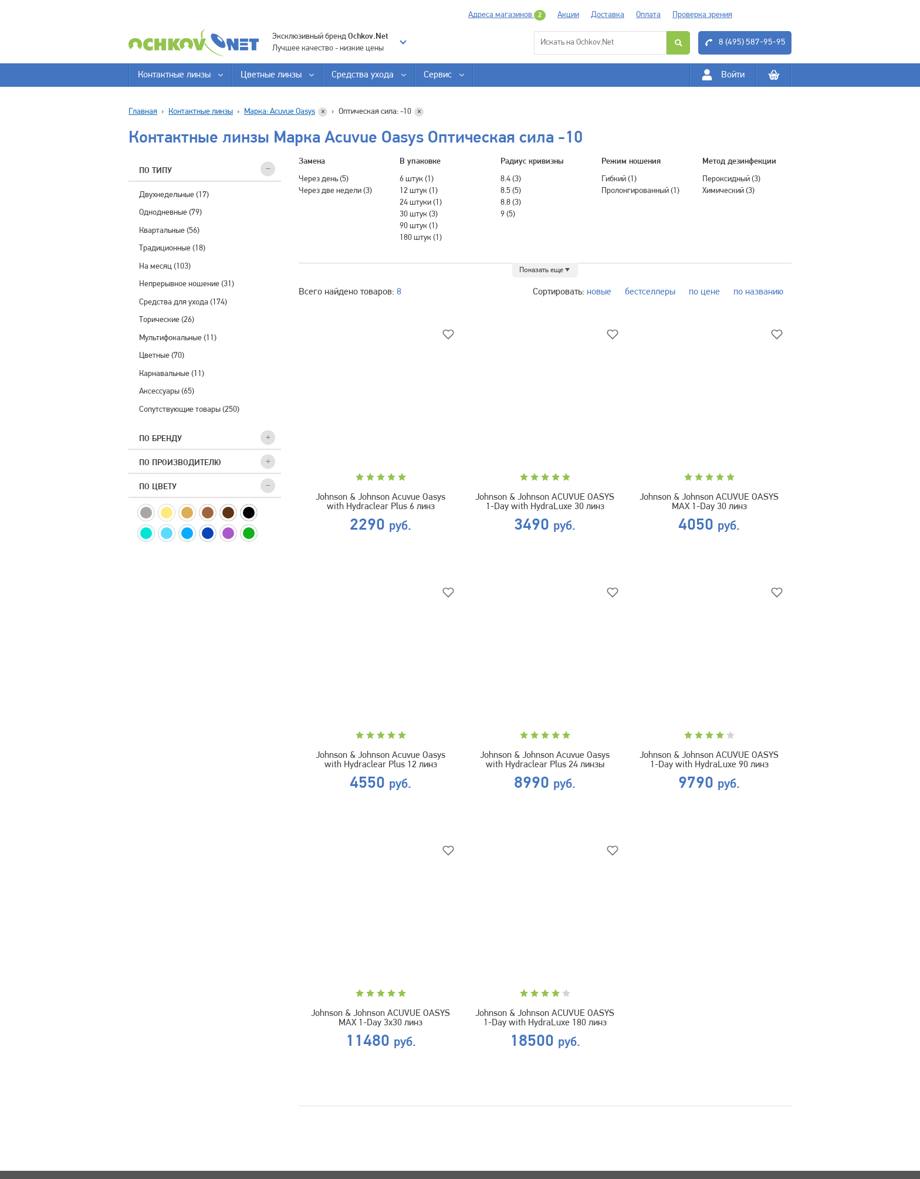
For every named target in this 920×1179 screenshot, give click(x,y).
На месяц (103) (165, 266)
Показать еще (541, 270)
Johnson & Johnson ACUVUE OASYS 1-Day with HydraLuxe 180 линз (544, 1018)
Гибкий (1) (619, 179)
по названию (758, 292)
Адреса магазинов (507, 15)
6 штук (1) (417, 179)
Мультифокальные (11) (178, 338)
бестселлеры (650, 292)
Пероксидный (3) (731, 179)
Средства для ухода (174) (183, 302)
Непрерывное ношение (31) (186, 284)
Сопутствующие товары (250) (189, 409)
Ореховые (207, 512)
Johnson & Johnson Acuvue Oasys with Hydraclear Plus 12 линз (380, 760)
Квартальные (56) (169, 230)
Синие (207, 533)
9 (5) (507, 214)
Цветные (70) (161, 355)
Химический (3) (728, 191)
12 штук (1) (419, 191)
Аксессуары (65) (166, 391)
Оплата (648, 15)
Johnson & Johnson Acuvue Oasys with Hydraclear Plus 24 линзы (545, 760)
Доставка (607, 15)
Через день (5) (324, 179)
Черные (249, 512)
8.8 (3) (510, 202)
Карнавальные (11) (171, 374)
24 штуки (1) (421, 202)
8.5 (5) (510, 191)
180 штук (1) (421, 237)
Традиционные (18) (172, 248)
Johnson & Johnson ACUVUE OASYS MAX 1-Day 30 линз (709, 502)
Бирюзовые (146, 533)
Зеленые (249, 533)
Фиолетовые (228, 533)
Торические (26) (166, 320)
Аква (166, 533)
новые (599, 292)
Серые (146, 512)
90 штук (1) (419, 226)
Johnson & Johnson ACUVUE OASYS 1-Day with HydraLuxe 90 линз (709, 760)
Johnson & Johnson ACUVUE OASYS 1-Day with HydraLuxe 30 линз (544, 502)
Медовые (187, 512)
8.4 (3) (510, 179)
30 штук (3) (419, 214)
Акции (568, 15)
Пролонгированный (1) (640, 191)
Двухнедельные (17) (174, 195)
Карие (228, 512)
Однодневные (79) (170, 212)
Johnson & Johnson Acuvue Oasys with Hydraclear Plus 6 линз (380, 502)
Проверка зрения (702, 15)
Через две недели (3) (335, 191)
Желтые (166, 512)
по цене (704, 292)
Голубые (187, 533)
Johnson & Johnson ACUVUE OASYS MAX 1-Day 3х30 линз (380, 1018)
